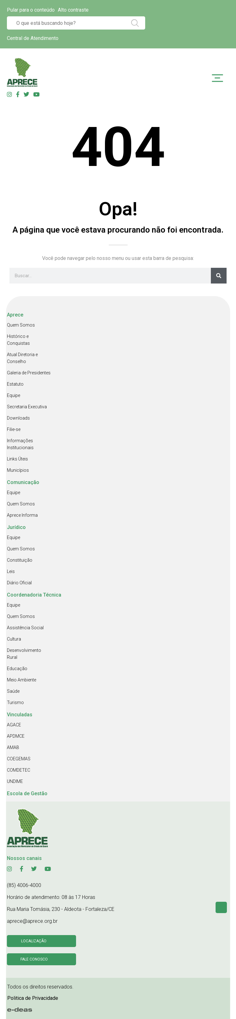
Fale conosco (34, 959)
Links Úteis (17, 458)
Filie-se (13, 429)
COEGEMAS (18, 758)
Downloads (18, 418)
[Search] (219, 276)
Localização (34, 941)
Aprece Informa (22, 515)
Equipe (13, 395)
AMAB (13, 747)
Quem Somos (21, 325)
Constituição (19, 560)
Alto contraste (73, 10)
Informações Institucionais (20, 444)
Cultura (14, 639)
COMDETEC (18, 770)
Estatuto (15, 384)
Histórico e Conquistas (18, 340)
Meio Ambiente (21, 679)
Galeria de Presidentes (29, 372)
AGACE (14, 724)
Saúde (13, 691)
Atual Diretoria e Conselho (22, 358)
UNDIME (15, 781)
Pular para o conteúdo (31, 10)
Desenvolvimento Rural (24, 654)
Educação (17, 668)
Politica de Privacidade (32, 998)
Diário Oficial (19, 582)
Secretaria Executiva (27, 406)
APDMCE (16, 736)
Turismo (15, 702)
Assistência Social (25, 627)
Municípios (18, 470)
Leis (11, 571)
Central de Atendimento (32, 38)
